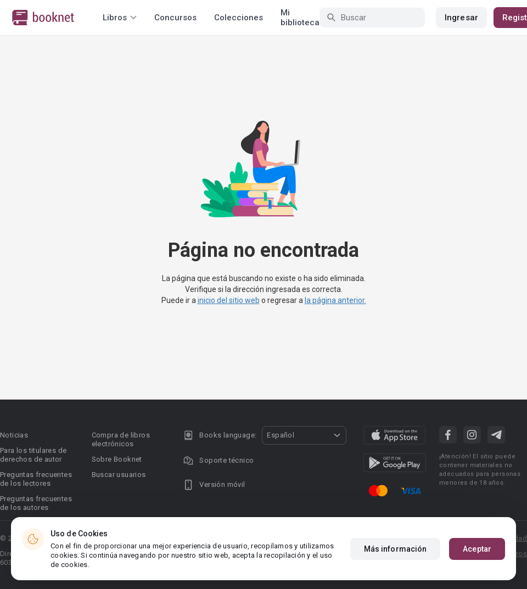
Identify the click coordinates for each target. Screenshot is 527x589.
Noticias (14, 435)
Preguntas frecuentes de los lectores (36, 478)
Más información (395, 549)
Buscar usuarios (119, 474)
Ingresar (461, 18)
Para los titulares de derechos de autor (33, 454)
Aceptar (477, 549)
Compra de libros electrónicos (121, 439)
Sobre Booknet (117, 459)
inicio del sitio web (229, 300)
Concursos (175, 18)
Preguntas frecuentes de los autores (36, 503)
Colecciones (238, 18)
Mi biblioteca (300, 17)
